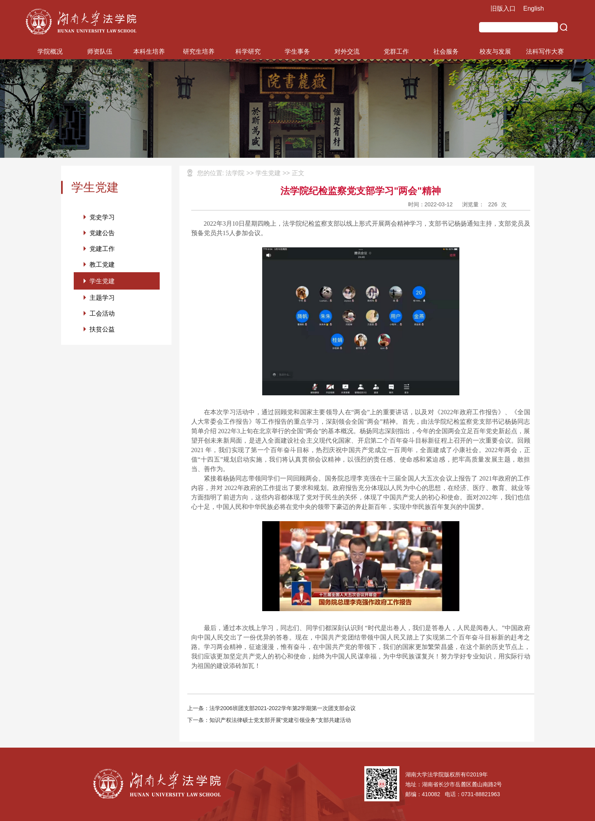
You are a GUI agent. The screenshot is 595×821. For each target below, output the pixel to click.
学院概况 (50, 51)
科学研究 (248, 51)
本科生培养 (149, 51)
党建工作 (102, 249)
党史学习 (102, 217)
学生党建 (102, 282)
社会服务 (446, 51)
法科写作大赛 (545, 51)
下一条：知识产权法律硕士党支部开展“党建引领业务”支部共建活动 (269, 720)
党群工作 (396, 51)
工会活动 (102, 316)
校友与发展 (495, 51)
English (533, 8)
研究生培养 (198, 51)
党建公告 (102, 233)
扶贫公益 (102, 332)
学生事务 (297, 51)
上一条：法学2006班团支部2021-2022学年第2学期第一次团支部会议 (271, 708)
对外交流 (347, 51)
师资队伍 (99, 51)
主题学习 (102, 300)
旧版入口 (503, 8)
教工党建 (102, 265)
